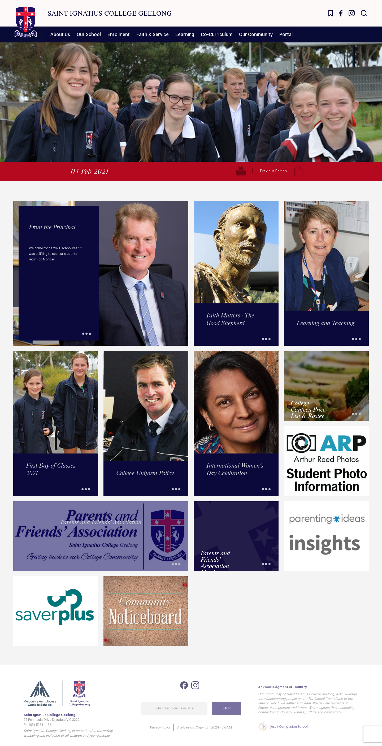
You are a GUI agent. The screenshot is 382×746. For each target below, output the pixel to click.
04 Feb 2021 (90, 171)
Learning (184, 34)
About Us (60, 34)
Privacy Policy (160, 732)
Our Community (256, 34)
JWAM (227, 732)
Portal (286, 34)
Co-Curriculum (216, 34)
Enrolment (118, 34)
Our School (89, 34)
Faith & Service (152, 34)
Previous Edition (273, 171)
